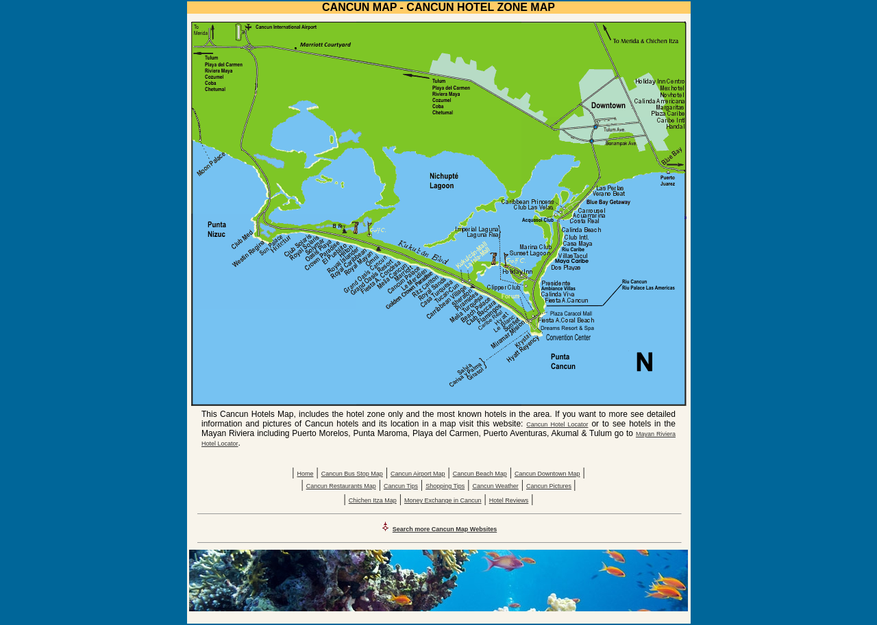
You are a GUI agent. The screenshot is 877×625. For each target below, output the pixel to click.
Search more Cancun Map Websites (445, 529)
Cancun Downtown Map (547, 473)
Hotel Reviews (509, 500)
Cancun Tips (401, 486)
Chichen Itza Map (373, 500)
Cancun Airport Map (418, 473)
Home (305, 473)
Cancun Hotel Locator (557, 424)
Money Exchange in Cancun (443, 500)
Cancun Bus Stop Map (352, 473)
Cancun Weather (495, 486)
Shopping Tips (445, 486)
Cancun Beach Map (480, 473)
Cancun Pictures (548, 486)
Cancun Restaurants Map (341, 486)
